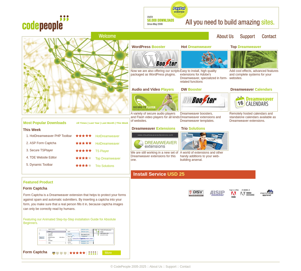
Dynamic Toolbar (41, 164)
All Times (81, 123)
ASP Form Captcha (43, 143)
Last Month (108, 123)
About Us (156, 266)
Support (171, 266)
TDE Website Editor (43, 157)
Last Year (94, 123)
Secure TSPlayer (41, 150)
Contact (185, 266)
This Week (122, 123)
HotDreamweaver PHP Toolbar (51, 136)
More (108, 253)
